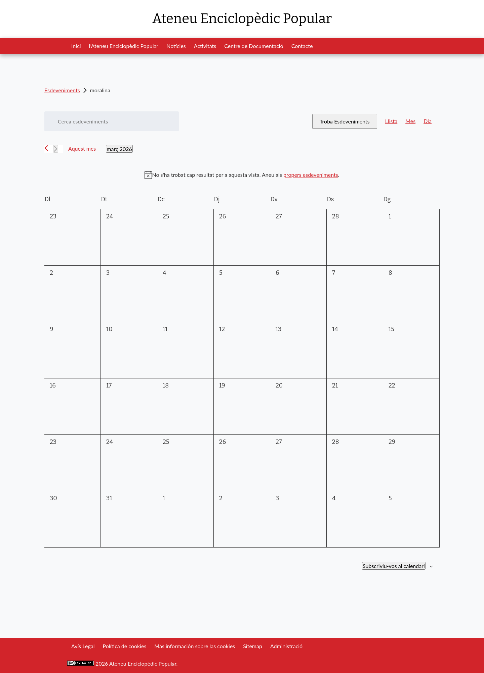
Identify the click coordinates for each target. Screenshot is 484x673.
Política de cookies (124, 646)
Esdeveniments (62, 90)
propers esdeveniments (310, 174)
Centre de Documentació (253, 46)
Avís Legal (82, 646)
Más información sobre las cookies (194, 646)
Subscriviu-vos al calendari (394, 566)
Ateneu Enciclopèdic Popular (242, 19)
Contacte (302, 46)
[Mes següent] (55, 149)
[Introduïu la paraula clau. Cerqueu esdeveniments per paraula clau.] (111, 121)
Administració (286, 646)
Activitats (205, 46)
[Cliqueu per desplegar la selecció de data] (119, 149)
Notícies (176, 46)
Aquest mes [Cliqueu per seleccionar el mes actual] (82, 148)
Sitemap (252, 646)
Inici (76, 46)
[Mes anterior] (46, 148)
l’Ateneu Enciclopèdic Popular (124, 46)
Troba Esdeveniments (345, 121)
